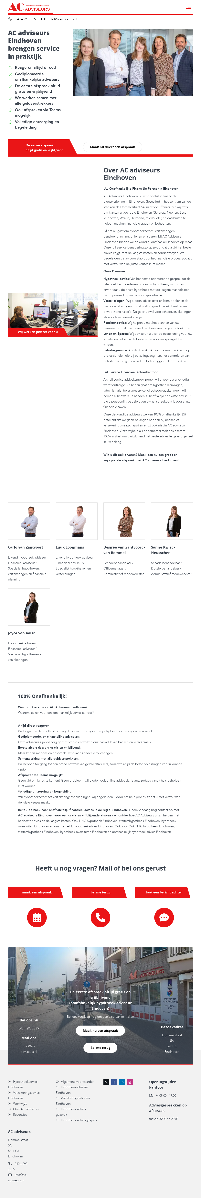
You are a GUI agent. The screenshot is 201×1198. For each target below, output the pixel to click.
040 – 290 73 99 (29, 1028)
